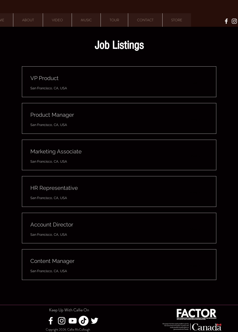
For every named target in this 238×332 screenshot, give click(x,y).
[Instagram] (234, 21)
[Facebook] (226, 21)
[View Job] (197, 82)
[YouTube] (73, 321)
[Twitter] (95, 321)
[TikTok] (84, 321)
